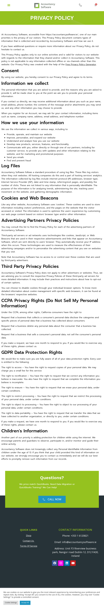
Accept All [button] (25, 602)
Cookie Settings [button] (11, 602)
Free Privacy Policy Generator (81, 64)
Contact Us (28, 540)
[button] (8, 5)
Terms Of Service (28, 545)
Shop (28, 535)
